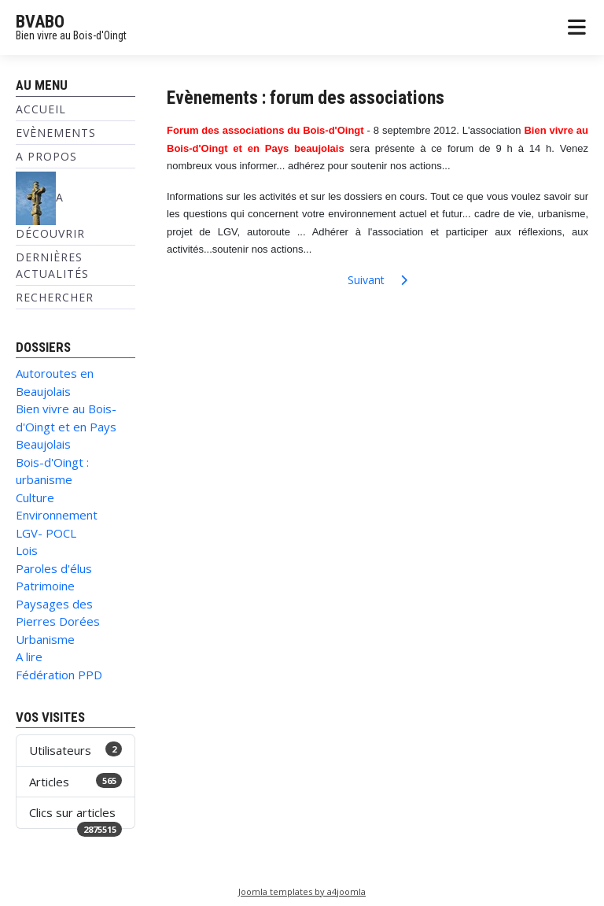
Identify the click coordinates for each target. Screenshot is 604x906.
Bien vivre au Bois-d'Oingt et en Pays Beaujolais (66, 426)
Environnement (57, 515)
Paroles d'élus (54, 568)
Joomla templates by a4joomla (302, 891)
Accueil (41, 109)
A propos (46, 156)
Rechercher (55, 297)
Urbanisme (45, 639)
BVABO (40, 21)
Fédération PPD (59, 674)
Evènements (56, 132)
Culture (35, 497)
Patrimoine (45, 586)
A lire (29, 656)
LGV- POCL (46, 533)
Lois (27, 550)
